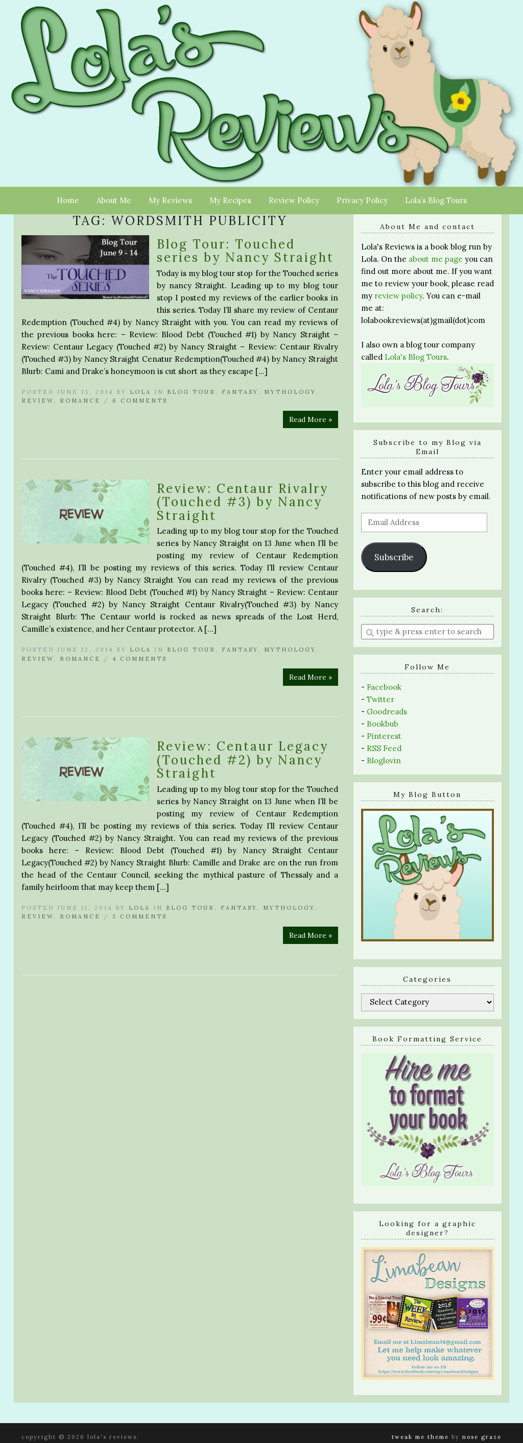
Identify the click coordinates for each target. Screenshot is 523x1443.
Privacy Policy (362, 200)
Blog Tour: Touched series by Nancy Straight (245, 250)
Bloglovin (384, 760)
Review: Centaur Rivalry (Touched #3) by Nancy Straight (242, 502)
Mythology (290, 391)
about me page (436, 259)
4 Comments (139, 658)
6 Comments (140, 400)
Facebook (384, 687)
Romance (80, 400)
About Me (114, 200)
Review (37, 400)
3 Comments (139, 916)
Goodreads (387, 711)
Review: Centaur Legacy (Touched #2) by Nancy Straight (242, 759)
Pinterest (384, 736)
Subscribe (393, 557)
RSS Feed (384, 748)
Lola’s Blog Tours (436, 200)
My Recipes (230, 200)
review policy (398, 296)
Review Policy (294, 200)
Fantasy (240, 391)
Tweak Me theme (420, 1436)
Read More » (310, 419)
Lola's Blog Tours (416, 357)
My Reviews (170, 200)
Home (68, 200)
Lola (140, 391)
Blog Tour (191, 391)
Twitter (380, 699)
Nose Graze (482, 1436)
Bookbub (382, 724)
